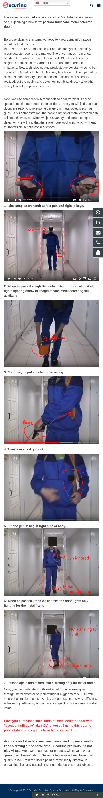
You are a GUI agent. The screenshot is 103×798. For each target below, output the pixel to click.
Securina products (67, 746)
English (42, 3)
